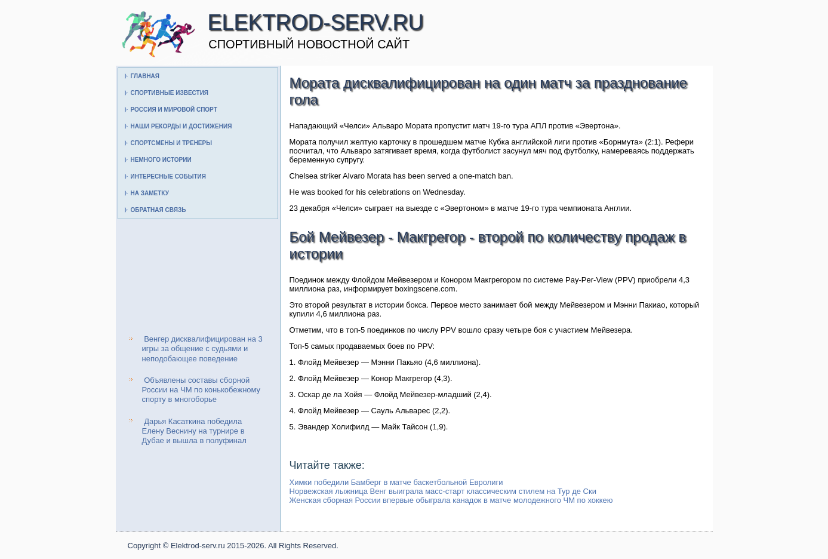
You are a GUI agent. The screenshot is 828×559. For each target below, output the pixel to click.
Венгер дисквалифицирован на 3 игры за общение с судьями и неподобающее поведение (202, 348)
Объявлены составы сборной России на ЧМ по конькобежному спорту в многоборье (201, 390)
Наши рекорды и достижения (181, 126)
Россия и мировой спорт (174, 109)
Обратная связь (158, 210)
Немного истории (161, 159)
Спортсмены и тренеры (171, 143)
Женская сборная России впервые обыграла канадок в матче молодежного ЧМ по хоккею (451, 500)
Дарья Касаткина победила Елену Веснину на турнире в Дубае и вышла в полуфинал (194, 431)
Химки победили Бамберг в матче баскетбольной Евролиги (396, 482)
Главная (145, 76)
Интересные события (168, 176)
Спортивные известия (170, 93)
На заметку (150, 193)
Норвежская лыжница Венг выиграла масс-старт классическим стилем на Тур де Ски (443, 491)
